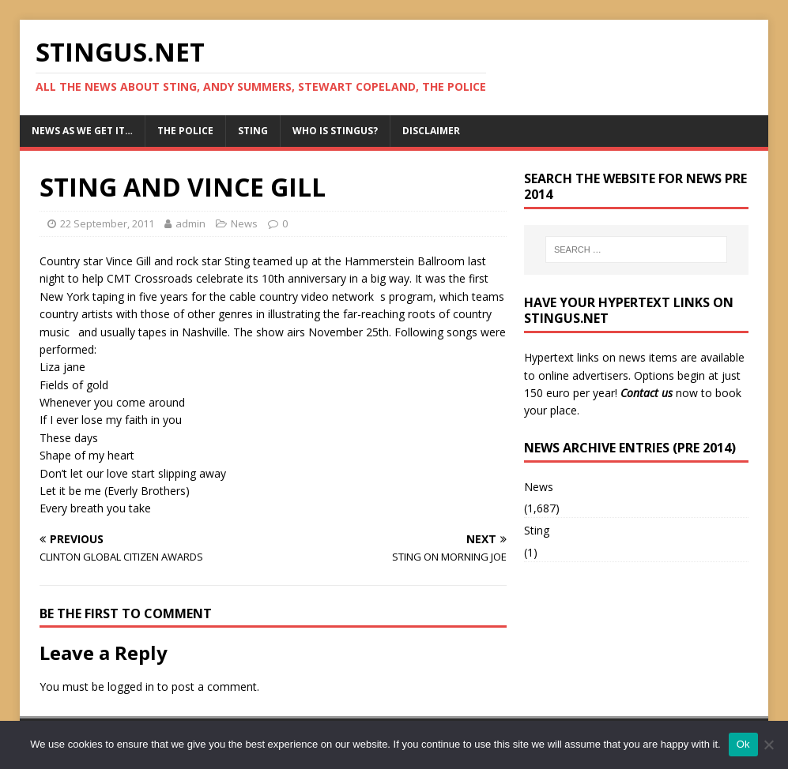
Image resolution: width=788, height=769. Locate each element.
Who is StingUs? (335, 130)
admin (190, 223)
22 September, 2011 (107, 223)
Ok (743, 744)
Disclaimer (431, 130)
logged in (130, 686)
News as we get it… (82, 130)
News (244, 223)
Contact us (646, 392)
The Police (185, 130)
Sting (253, 130)
